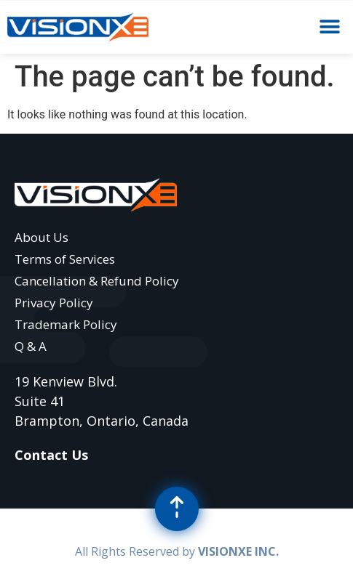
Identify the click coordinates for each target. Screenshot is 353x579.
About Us (41, 237)
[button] (329, 27)
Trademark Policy (66, 324)
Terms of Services (65, 259)
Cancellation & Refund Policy (97, 280)
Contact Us (51, 454)
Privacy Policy (54, 302)
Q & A (31, 346)
